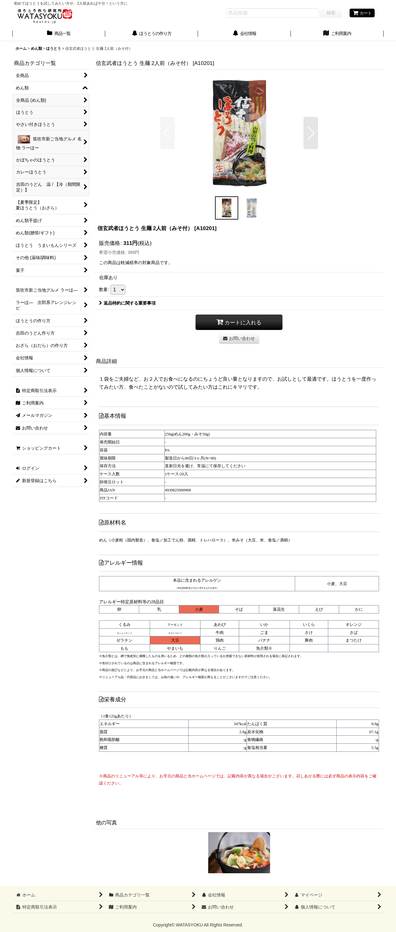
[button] (167, 133)
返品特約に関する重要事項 (127, 303)
